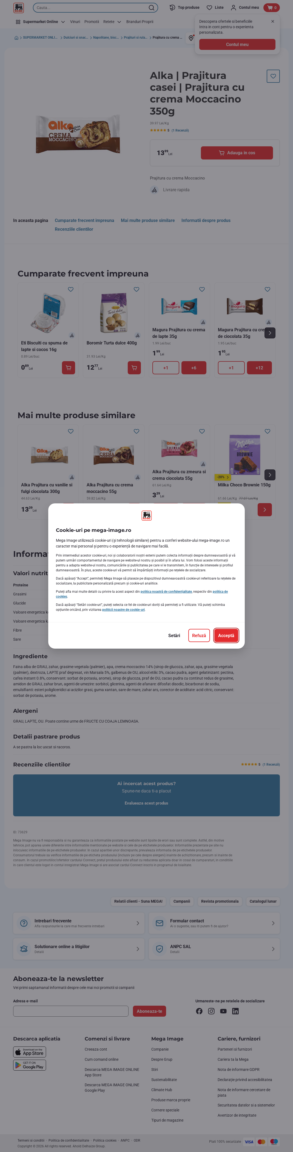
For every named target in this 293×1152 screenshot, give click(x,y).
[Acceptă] (226, 635)
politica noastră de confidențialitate (166, 592)
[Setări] (174, 635)
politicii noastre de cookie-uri (123, 610)
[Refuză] (199, 635)
